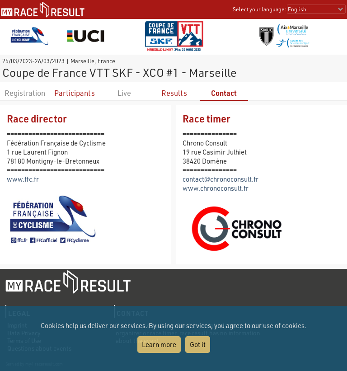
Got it (198, 344)
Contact (224, 93)
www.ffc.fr (23, 178)
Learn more (159, 344)
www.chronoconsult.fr (216, 188)
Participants (74, 93)
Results (174, 93)
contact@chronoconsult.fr (220, 178)
